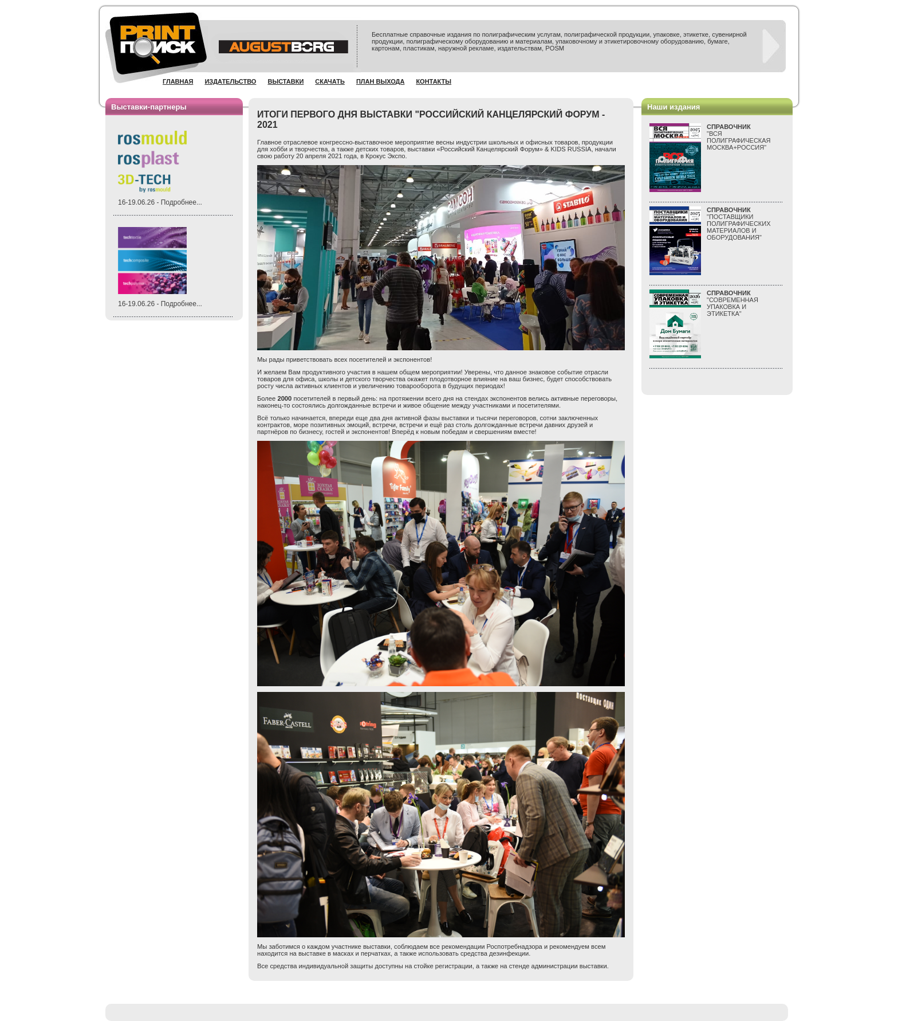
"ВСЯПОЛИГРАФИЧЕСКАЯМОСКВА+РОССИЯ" (739, 137)
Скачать (330, 81)
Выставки (285, 81)
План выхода (380, 81)
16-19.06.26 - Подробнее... (160, 202)
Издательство (230, 81)
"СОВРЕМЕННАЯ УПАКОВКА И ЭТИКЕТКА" (732, 303)
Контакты (433, 81)
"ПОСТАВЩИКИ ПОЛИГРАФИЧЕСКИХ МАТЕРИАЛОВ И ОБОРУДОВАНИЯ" (739, 223)
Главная (178, 81)
